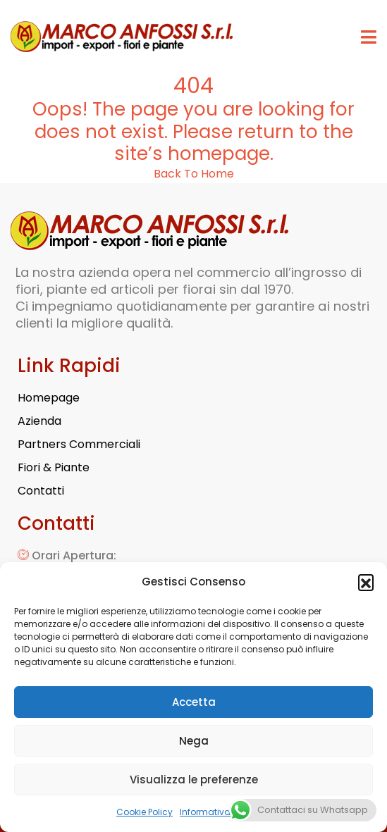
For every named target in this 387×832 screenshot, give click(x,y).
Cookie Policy (144, 812)
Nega (194, 740)
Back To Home (194, 174)
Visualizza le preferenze (194, 779)
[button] (366, 582)
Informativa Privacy (222, 812)
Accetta (194, 702)
